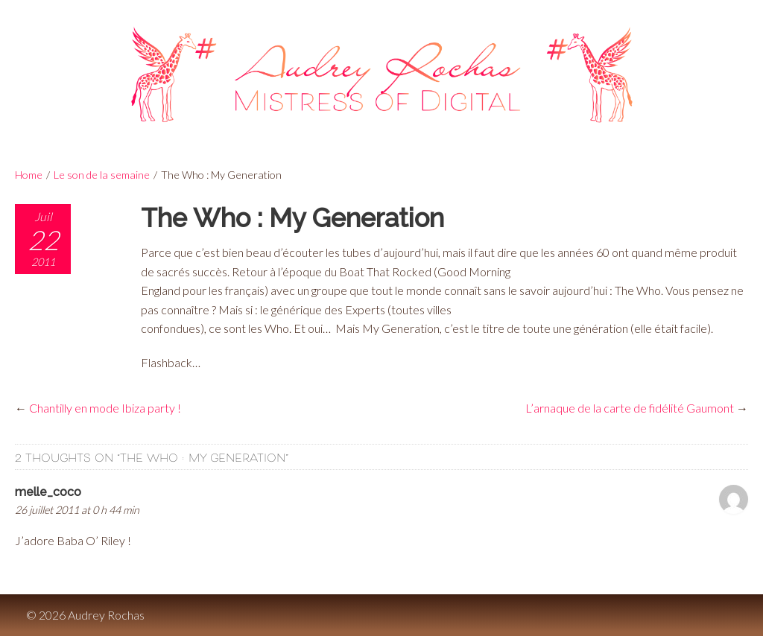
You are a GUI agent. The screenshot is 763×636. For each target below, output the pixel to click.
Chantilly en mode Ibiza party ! (105, 408)
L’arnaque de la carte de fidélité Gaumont (629, 408)
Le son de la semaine (102, 174)
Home (28, 174)
